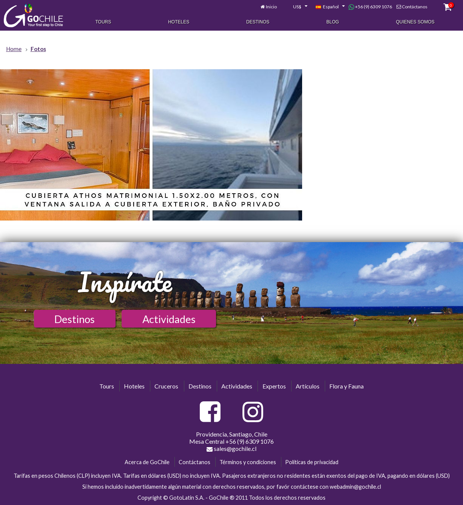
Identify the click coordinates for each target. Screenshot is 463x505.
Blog (332, 22)
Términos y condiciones (247, 462)
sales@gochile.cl (231, 448)
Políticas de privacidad (311, 462)
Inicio (271, 6)
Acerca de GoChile (147, 462)
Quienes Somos (415, 22)
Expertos (274, 386)
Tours (103, 22)
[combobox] (296, 7)
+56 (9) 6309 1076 (370, 7)
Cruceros (166, 386)
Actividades (169, 319)
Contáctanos (415, 6)
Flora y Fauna (346, 386)
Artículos (307, 386)
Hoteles (178, 22)
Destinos (257, 22)
